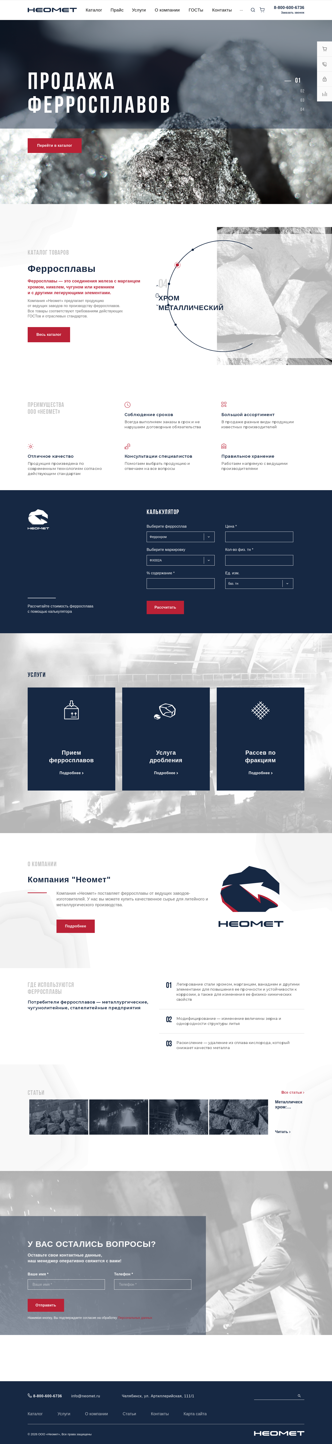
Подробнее (71, 773)
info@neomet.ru (85, 1396)
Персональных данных (135, 1364)
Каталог (35, 1414)
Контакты (160, 1414)
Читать (101, 1136)
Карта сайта (195, 1414)
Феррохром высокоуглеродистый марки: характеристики (124, 1108)
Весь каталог (48, 335)
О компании (96, 1414)
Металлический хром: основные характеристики (259, 1151)
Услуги (63, 1414)
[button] (298, 81)
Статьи (129, 1414)
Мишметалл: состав (253, 1106)
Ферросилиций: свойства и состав (122, 1151)
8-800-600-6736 (289, 7)
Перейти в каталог (54, 145)
